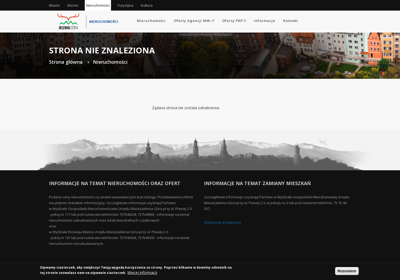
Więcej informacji (142, 273)
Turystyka (125, 5)
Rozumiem (346, 272)
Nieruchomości (98, 5)
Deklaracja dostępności (222, 222)
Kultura (147, 5)
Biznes (73, 5)
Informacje (264, 20)
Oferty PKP (234, 20)
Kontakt (290, 20)
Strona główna (66, 62)
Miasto (54, 5)
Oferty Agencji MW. (194, 20)
